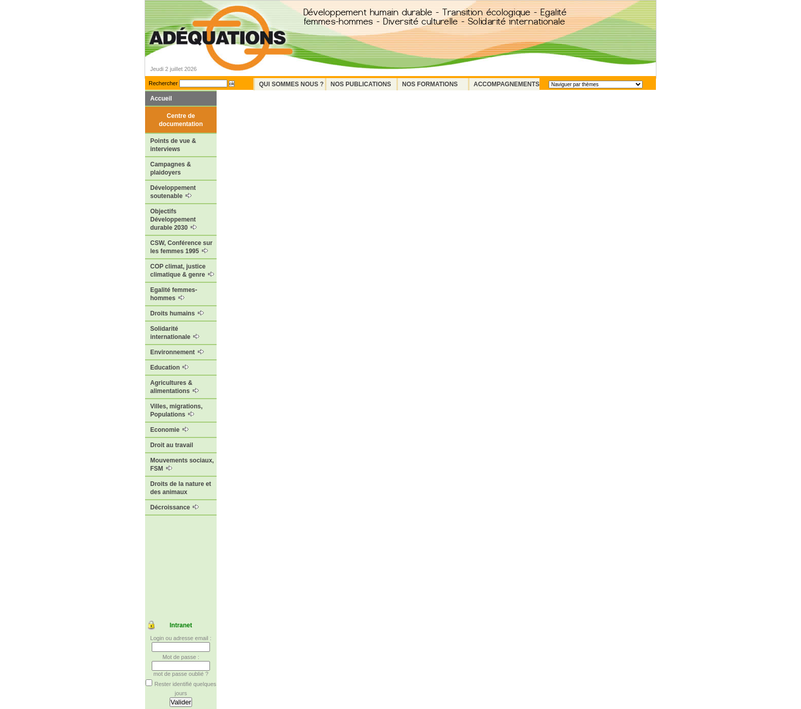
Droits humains (177, 313)
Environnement (177, 352)
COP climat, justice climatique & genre (182, 270)
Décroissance (174, 507)
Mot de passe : (180, 657)
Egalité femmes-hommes (173, 294)
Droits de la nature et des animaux (180, 488)
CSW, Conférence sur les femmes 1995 (181, 247)
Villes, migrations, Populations (176, 410)
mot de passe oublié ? (180, 674)
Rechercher (163, 83)
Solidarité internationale (174, 332)
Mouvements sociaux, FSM (182, 464)
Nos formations (430, 84)
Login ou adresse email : (180, 638)
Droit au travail (171, 445)
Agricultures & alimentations (174, 387)
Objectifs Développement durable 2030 (173, 219)
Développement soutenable (173, 192)
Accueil (161, 98)
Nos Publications (361, 84)
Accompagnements (506, 84)
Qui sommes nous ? (291, 84)
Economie (169, 429)
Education (169, 367)
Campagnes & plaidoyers (170, 168)
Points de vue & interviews (173, 145)
